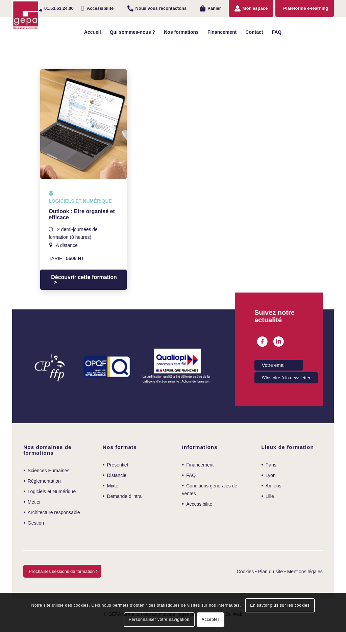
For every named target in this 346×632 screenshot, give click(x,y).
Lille (270, 496)
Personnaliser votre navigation (159, 619)
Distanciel (117, 475)
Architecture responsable (54, 512)
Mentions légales (305, 571)
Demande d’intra (124, 496)
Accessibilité (100, 8)
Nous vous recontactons (161, 8)
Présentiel (117, 464)
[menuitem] (54, 8)
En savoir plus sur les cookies (280, 605)
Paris (271, 464)
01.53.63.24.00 (59, 8)
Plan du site (270, 571)
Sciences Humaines (49, 470)
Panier (214, 8)
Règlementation (44, 481)
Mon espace (255, 8)
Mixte (112, 485)
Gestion (36, 523)
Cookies (245, 571)
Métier (34, 502)
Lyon (271, 475)
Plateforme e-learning (305, 8)
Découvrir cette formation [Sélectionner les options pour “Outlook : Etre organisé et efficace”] (84, 277)
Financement (200, 464)
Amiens (273, 485)
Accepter (210, 619)
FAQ (191, 475)
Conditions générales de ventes (210, 489)
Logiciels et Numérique (52, 491)
